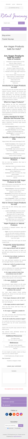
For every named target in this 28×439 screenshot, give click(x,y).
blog (24, 352)
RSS (14, 414)
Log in (13, 4)
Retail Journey (5, 329)
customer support (14, 353)
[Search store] (10, 23)
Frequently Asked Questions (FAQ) (15, 78)
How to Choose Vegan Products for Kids (15, 74)
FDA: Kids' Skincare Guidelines (15, 340)
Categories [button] (6, 29)
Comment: (14, 371)
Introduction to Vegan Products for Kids (15, 61)
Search (21, 23)
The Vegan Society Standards (15, 345)
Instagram (14, 360)
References (15, 83)
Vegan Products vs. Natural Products (15, 76)
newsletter (13, 333)
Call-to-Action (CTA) (15, 79)
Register (8, 4)
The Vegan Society (15, 338)
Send (20, 425)
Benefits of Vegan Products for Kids (15, 68)
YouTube (17, 414)
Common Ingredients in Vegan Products (15, 69)
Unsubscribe (18, 428)
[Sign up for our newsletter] (11, 425)
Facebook (9, 360)
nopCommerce (17, 436)
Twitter (19, 360)
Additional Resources (15, 81)
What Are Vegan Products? (15, 63)
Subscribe (11, 428)
